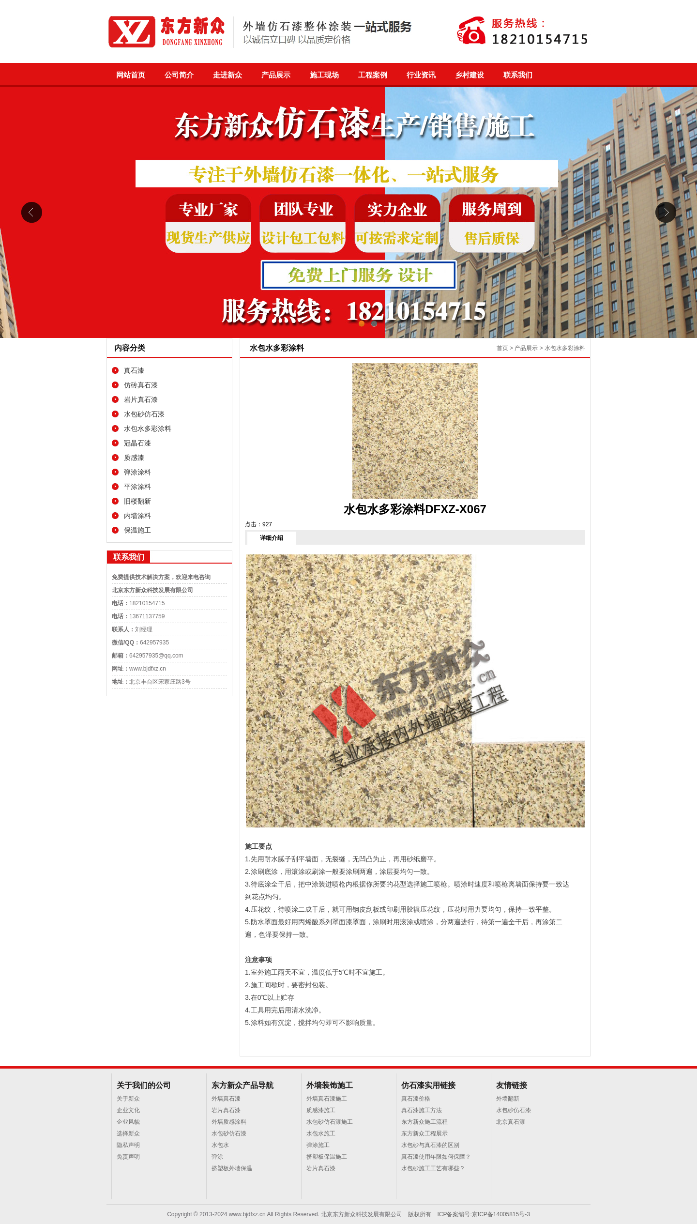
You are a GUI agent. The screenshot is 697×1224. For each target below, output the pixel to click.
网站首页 (130, 75)
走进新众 (227, 75)
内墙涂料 (137, 516)
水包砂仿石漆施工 (329, 1121)
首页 (502, 348)
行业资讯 (421, 75)
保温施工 (137, 530)
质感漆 (134, 457)
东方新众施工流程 (424, 1121)
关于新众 (128, 1098)
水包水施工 (320, 1133)
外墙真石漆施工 (326, 1098)
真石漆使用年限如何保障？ (436, 1156)
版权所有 (419, 1214)
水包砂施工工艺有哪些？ (433, 1168)
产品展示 (275, 75)
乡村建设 (469, 75)
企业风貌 (128, 1121)
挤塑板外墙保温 (232, 1168)
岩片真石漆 (141, 399)
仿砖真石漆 (141, 385)
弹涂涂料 (137, 472)
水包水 (220, 1145)
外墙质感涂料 (229, 1121)
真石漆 (134, 370)
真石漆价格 (415, 1098)
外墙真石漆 (226, 1098)
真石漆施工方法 (421, 1110)
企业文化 (128, 1110)
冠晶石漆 (137, 443)
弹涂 (217, 1156)
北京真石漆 (510, 1121)
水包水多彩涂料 (147, 428)
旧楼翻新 (137, 501)
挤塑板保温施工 (326, 1156)
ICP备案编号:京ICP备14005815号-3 (483, 1214)
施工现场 (324, 75)
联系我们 (517, 75)
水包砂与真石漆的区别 (430, 1145)
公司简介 (179, 75)
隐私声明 (128, 1145)
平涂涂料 (137, 486)
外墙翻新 (507, 1098)
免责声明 (128, 1156)
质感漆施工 (320, 1110)
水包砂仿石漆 (144, 414)
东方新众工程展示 (424, 1133)
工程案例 (372, 75)
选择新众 (128, 1133)
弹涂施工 (318, 1145)
